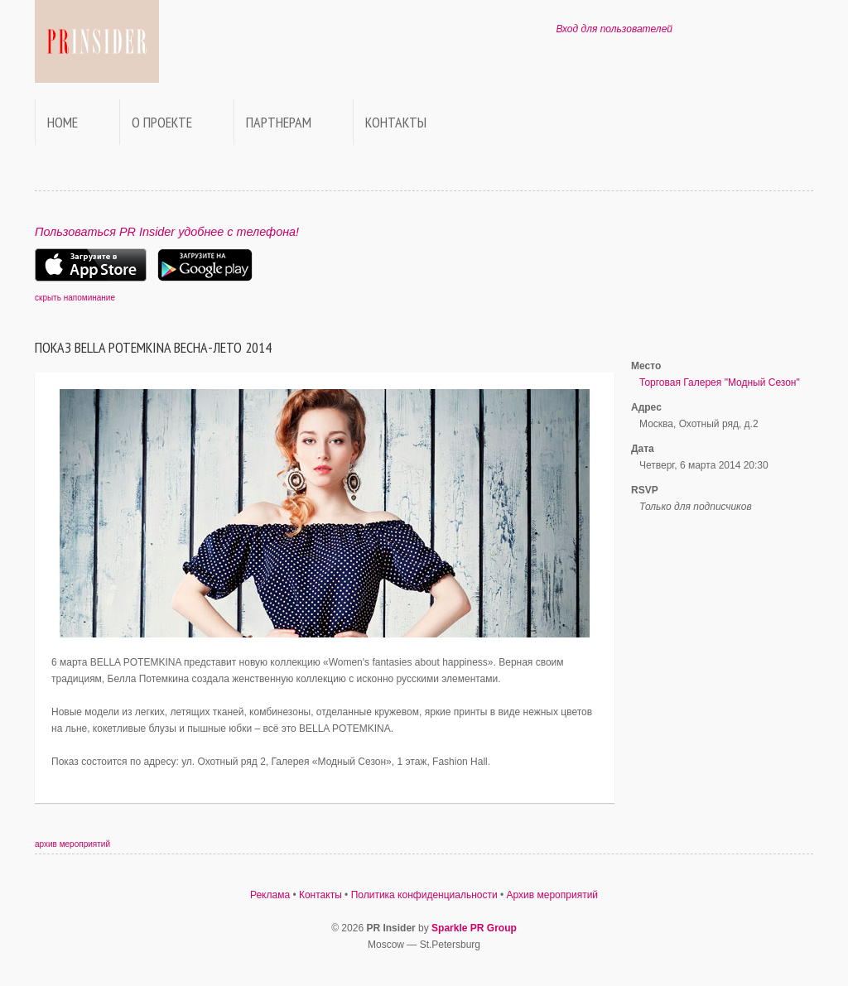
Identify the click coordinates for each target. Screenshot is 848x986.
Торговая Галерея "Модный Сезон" (719, 382)
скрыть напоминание (75, 297)
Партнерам (278, 122)
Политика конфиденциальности (424, 895)
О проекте (162, 122)
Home (62, 122)
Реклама (270, 895)
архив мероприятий (72, 844)
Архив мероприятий (553, 895)
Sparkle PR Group (474, 928)
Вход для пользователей (614, 29)
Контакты (395, 122)
